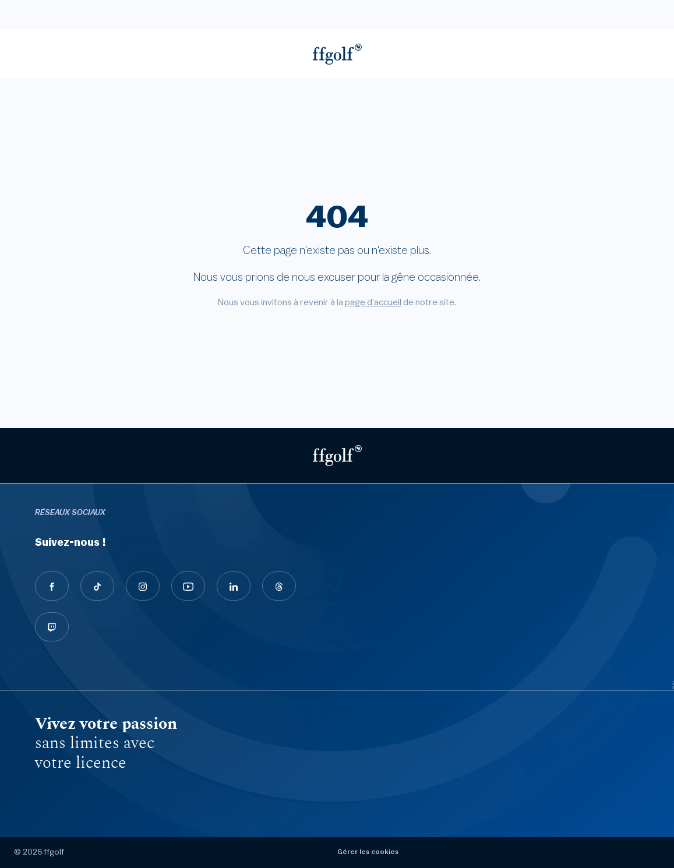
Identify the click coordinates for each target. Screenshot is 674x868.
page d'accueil (373, 302)
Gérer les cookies (367, 851)
